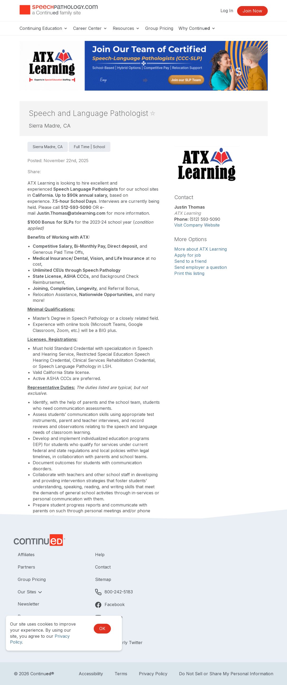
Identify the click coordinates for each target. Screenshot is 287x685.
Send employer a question (200, 267)
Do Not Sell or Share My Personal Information (226, 673)
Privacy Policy (153, 673)
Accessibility (91, 673)
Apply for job (187, 255)
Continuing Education (44, 28)
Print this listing (189, 273)
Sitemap (103, 579)
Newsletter (28, 604)
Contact (103, 567)
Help (100, 554)
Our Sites (27, 591)
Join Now (252, 10)
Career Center (90, 28)
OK (102, 628)
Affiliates (26, 554)
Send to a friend (190, 261)
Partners (26, 567)
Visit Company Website (197, 225)
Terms (121, 673)
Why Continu (197, 28)
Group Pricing (159, 28)
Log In (226, 10)
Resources (126, 28)
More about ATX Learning (200, 249)
